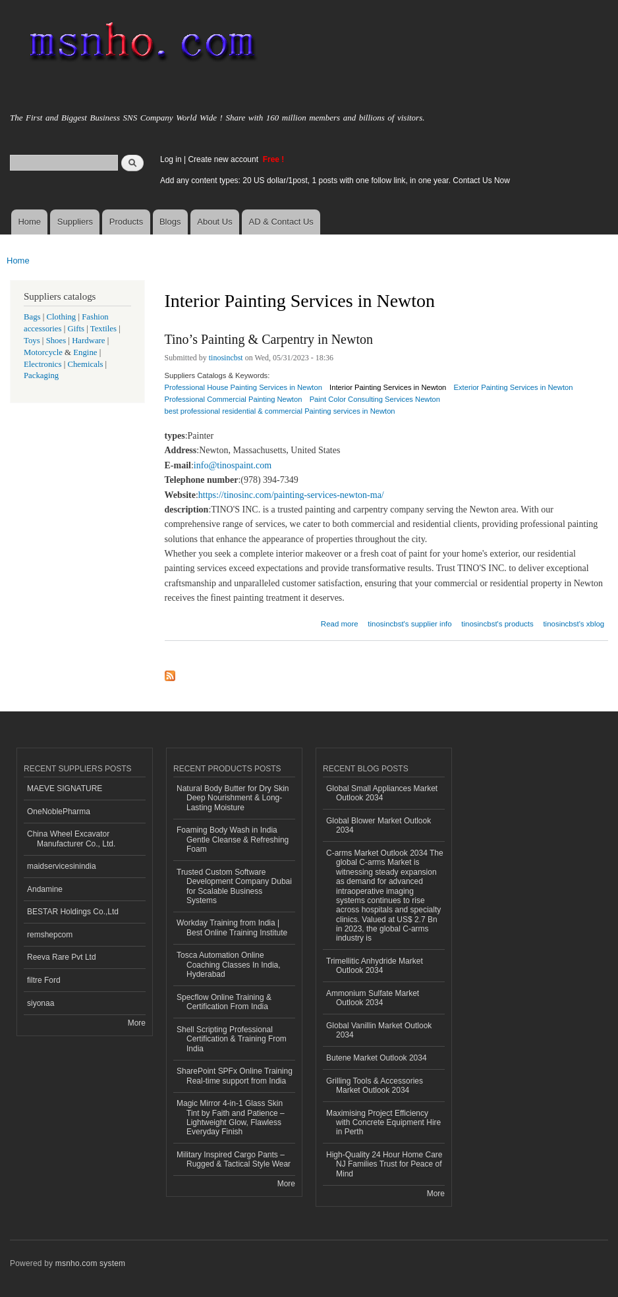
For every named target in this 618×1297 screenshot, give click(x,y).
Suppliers (75, 222)
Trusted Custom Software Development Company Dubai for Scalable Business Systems (234, 886)
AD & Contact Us (281, 222)
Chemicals (86, 364)
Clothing (61, 316)
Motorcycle (43, 352)
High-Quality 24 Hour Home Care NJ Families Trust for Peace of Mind (384, 1164)
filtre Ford (44, 980)
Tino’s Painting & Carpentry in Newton (269, 339)
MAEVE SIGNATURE (64, 788)
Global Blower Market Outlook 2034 (378, 825)
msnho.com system (90, 1263)
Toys (32, 340)
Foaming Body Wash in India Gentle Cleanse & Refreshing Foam (233, 839)
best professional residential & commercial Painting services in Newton (280, 411)
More (137, 1023)
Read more (339, 622)
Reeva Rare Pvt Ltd (61, 957)
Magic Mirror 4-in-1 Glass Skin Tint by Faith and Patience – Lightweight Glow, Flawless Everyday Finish (231, 1117)
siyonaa (40, 1003)
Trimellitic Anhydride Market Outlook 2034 (374, 965)
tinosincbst (226, 357)
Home (29, 222)
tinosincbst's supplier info (409, 624)
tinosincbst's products (497, 624)
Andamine (45, 889)
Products (126, 222)
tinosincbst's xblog (573, 624)
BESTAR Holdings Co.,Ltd (73, 911)
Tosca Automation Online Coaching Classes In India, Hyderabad (229, 965)
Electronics (43, 364)
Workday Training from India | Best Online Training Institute (232, 927)
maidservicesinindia (61, 866)
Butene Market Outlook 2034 (376, 1057)
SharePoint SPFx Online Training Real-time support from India (235, 1075)
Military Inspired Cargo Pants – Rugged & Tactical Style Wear (234, 1159)
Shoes (56, 340)
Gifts (75, 328)
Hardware (88, 340)
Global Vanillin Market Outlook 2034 (379, 1030)
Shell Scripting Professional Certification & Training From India (232, 1039)
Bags (32, 316)
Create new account (224, 159)
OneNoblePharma (58, 811)
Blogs (170, 222)
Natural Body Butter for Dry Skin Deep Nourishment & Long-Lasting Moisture (233, 798)
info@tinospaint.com (232, 465)
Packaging (41, 375)
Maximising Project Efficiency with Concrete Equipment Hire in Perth (383, 1123)
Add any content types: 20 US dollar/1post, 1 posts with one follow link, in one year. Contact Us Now (335, 180)
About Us (214, 222)
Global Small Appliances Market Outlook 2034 (381, 793)
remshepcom (49, 934)
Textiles (103, 328)
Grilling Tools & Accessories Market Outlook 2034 (374, 1085)
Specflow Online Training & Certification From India (224, 1002)
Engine (85, 352)
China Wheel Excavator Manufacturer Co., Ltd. (71, 838)
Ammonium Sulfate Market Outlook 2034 (372, 998)
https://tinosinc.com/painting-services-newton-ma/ (291, 495)
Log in (171, 159)
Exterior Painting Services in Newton (513, 387)
